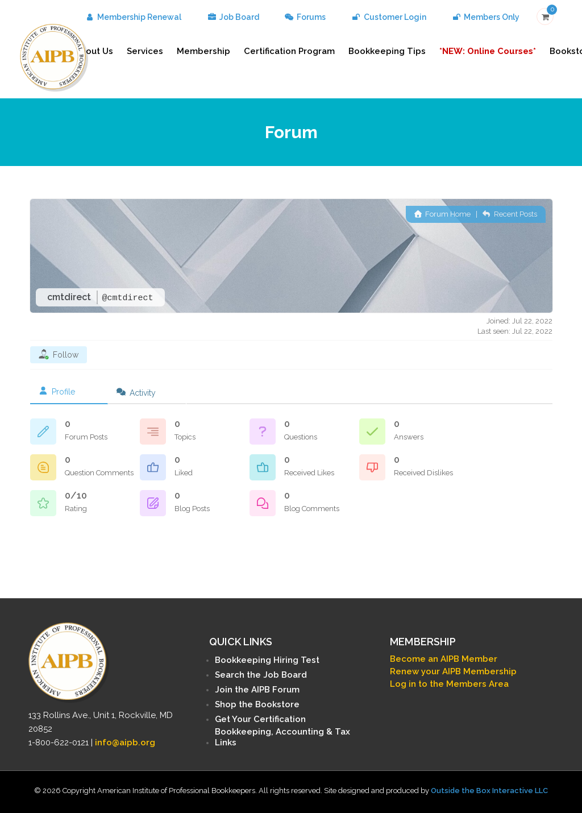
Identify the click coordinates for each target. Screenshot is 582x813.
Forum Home (442, 214)
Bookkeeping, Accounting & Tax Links (282, 737)
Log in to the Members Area (449, 684)
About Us (93, 51)
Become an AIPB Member (443, 659)
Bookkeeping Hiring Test (267, 660)
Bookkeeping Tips (387, 51)
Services (145, 51)
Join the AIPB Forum (257, 690)
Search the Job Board (261, 675)
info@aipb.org (125, 742)
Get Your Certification (260, 719)
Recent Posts (510, 214)
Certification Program (289, 51)
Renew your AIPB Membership (453, 671)
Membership (203, 51)
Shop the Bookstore (257, 704)
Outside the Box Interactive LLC (489, 790)
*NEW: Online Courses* (487, 51)
